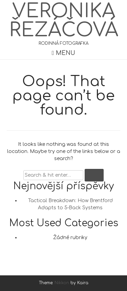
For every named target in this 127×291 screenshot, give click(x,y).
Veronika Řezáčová (63, 21)
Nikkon (62, 282)
